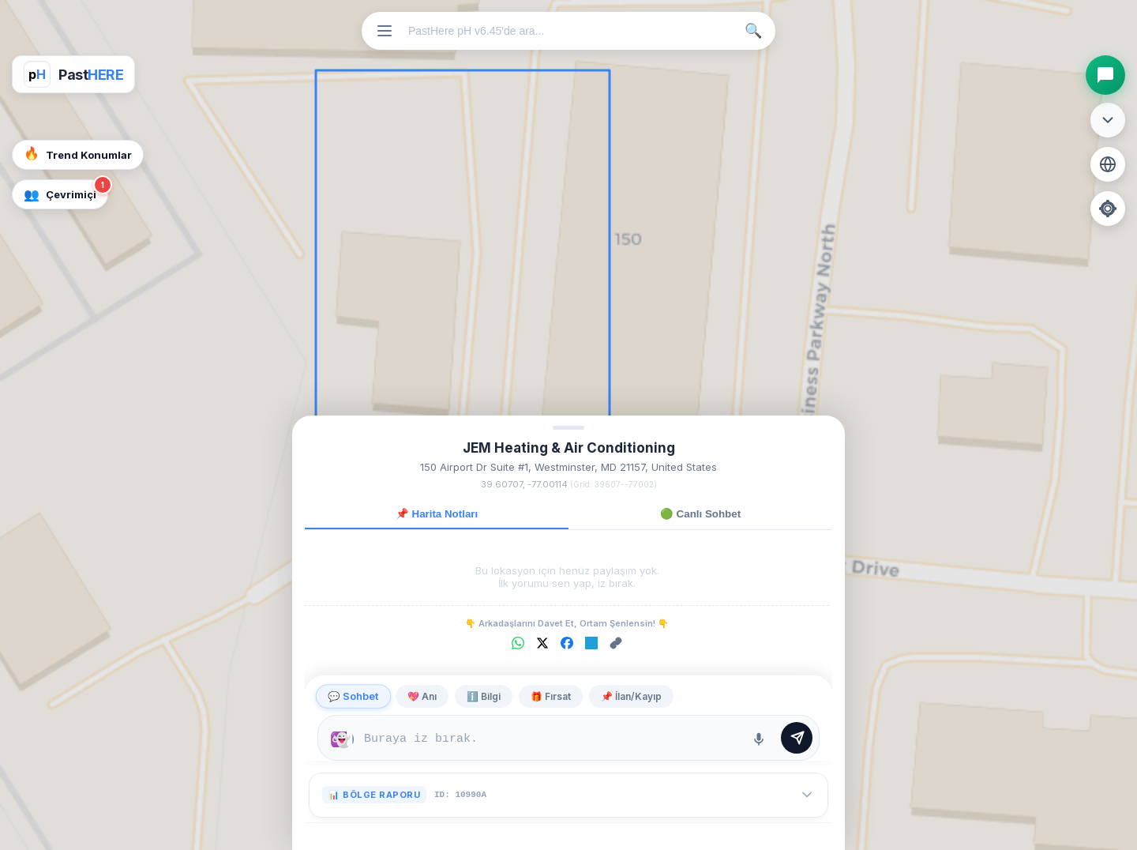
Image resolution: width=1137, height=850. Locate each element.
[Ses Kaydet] (759, 739)
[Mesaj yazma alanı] (550, 739)
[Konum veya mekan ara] (572, 31)
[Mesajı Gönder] (796, 738)
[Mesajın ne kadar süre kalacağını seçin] (342, 739)
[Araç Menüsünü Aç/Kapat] (1107, 120)
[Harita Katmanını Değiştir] (1107, 164)
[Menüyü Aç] (384, 31)
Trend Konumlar (78, 154)
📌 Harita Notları (437, 514)
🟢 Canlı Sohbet (700, 514)
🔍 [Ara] (753, 31)
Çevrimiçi (66, 190)
